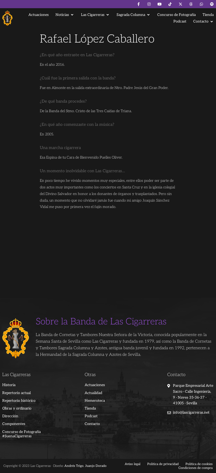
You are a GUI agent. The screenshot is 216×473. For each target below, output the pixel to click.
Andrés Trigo (74, 466)
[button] (65, 15)
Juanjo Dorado (96, 466)
